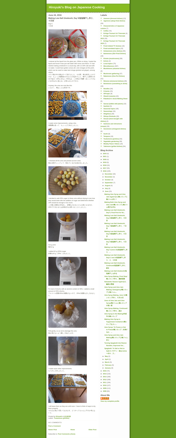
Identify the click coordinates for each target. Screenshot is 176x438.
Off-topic (107, 93)
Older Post (92, 430)
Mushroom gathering (111, 73)
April (107, 359)
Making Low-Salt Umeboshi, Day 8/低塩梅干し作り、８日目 (115, 218)
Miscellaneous (109, 66)
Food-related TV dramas (112, 46)
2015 (105, 371)
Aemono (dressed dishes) (113, 18)
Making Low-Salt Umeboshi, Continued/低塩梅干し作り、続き (115, 265)
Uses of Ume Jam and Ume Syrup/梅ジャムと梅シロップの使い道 (115, 303)
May (106, 356)
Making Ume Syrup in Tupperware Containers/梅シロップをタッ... (115, 321)
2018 (105, 165)
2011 (105, 382)
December (109, 174)
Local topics (108, 63)
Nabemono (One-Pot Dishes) (114, 76)
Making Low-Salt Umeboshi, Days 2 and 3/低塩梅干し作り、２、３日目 (115, 257)
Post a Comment (54, 426)
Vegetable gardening (111, 141)
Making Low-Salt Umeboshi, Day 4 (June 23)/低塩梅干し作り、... (115, 249)
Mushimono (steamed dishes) (115, 68)
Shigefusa (107, 114)
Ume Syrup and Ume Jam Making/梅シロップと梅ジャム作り (116, 337)
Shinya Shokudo (110, 116)
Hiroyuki (106, 398)
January (108, 368)
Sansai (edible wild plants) (113, 104)
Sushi (106, 134)
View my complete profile (110, 401)
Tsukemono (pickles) (61, 418)
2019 (105, 162)
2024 (105, 153)
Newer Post (52, 430)
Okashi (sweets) (109, 96)
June (107, 191)
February (108, 365)
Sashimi (107, 106)
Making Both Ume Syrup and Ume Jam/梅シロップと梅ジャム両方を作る (116, 204)
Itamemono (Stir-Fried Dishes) (115, 53)
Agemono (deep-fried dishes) (114, 21)
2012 (105, 379)
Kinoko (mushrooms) (111, 58)
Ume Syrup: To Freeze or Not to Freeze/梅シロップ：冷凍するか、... (116, 329)
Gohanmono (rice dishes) (113, 51)
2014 (105, 374)
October (108, 180)
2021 (105, 156)
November (109, 177)
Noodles (107, 89)
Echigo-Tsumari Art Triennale (114, 33)
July (106, 188)
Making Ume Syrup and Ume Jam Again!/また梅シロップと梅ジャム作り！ (115, 196)
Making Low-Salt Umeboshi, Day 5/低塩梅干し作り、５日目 (115, 241)
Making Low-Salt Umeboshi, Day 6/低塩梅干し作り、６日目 (115, 233)
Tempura (107, 136)
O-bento (107, 91)
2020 (105, 159)
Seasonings (108, 111)
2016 (105, 171)
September (109, 183)
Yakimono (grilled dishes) (113, 146)
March (107, 362)
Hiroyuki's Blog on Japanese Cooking (77, 7)
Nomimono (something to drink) (115, 83)
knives (106, 61)
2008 (105, 391)
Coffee (106, 31)
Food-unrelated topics (112, 48)
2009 (105, 388)
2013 (105, 377)
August (108, 185)
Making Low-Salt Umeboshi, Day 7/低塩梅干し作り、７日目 (115, 225)
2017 (105, 168)
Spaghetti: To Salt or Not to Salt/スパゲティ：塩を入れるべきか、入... (115, 351)
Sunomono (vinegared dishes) (115, 129)
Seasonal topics (109, 109)
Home (72, 430)
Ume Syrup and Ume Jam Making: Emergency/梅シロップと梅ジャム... (116, 289)
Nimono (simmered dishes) (114, 81)
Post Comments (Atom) (66, 434)
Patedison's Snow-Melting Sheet (116, 99)
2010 (105, 385)
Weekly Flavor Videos (111, 144)
